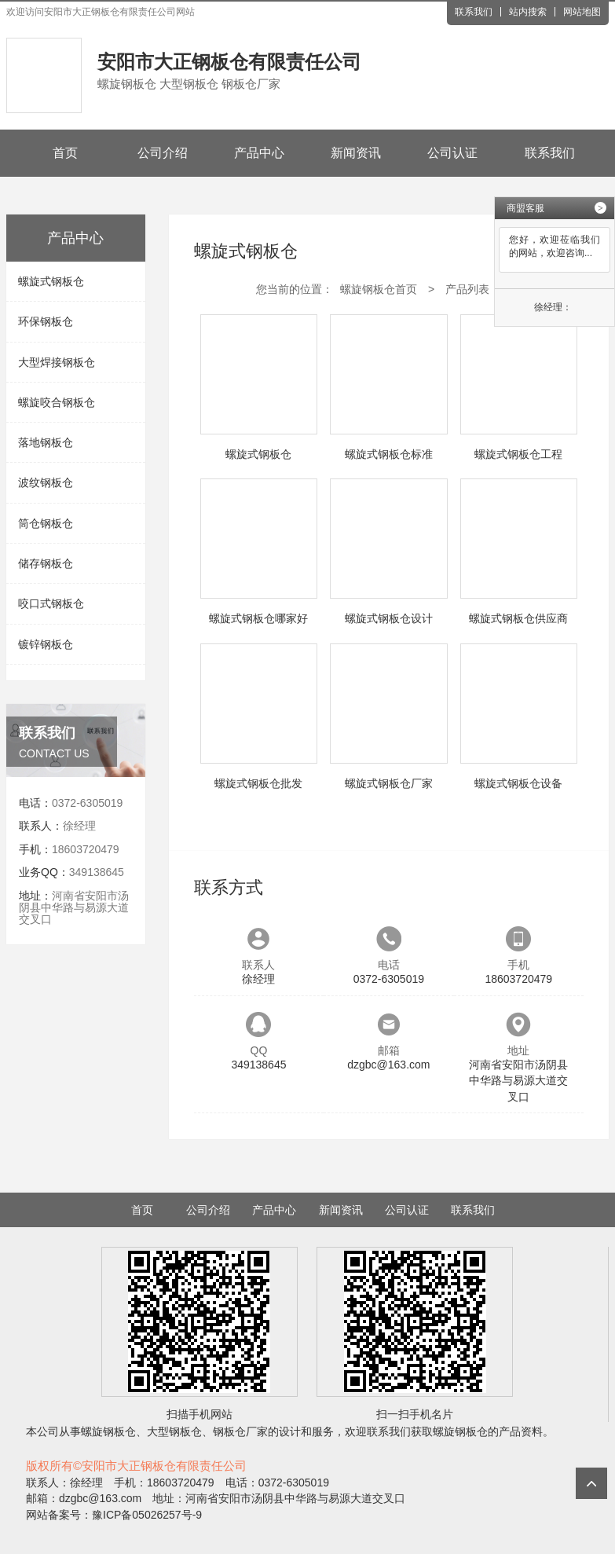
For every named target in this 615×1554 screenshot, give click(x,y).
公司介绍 (162, 152)
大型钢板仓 (174, 1431)
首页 (65, 152)
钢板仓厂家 (240, 1431)
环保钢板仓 (45, 321)
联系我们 (473, 11)
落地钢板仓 (45, 442)
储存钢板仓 (45, 563)
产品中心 (259, 152)
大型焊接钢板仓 (56, 362)
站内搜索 (528, 11)
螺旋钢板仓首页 (378, 289)
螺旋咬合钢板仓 (56, 402)
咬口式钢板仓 (51, 603)
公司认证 (452, 152)
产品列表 (467, 289)
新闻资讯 (356, 152)
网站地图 (582, 11)
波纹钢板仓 (45, 482)
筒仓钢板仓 (45, 523)
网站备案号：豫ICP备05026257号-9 (114, 1514)
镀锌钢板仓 (45, 644)
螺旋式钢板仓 (51, 281)
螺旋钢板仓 (108, 1431)
